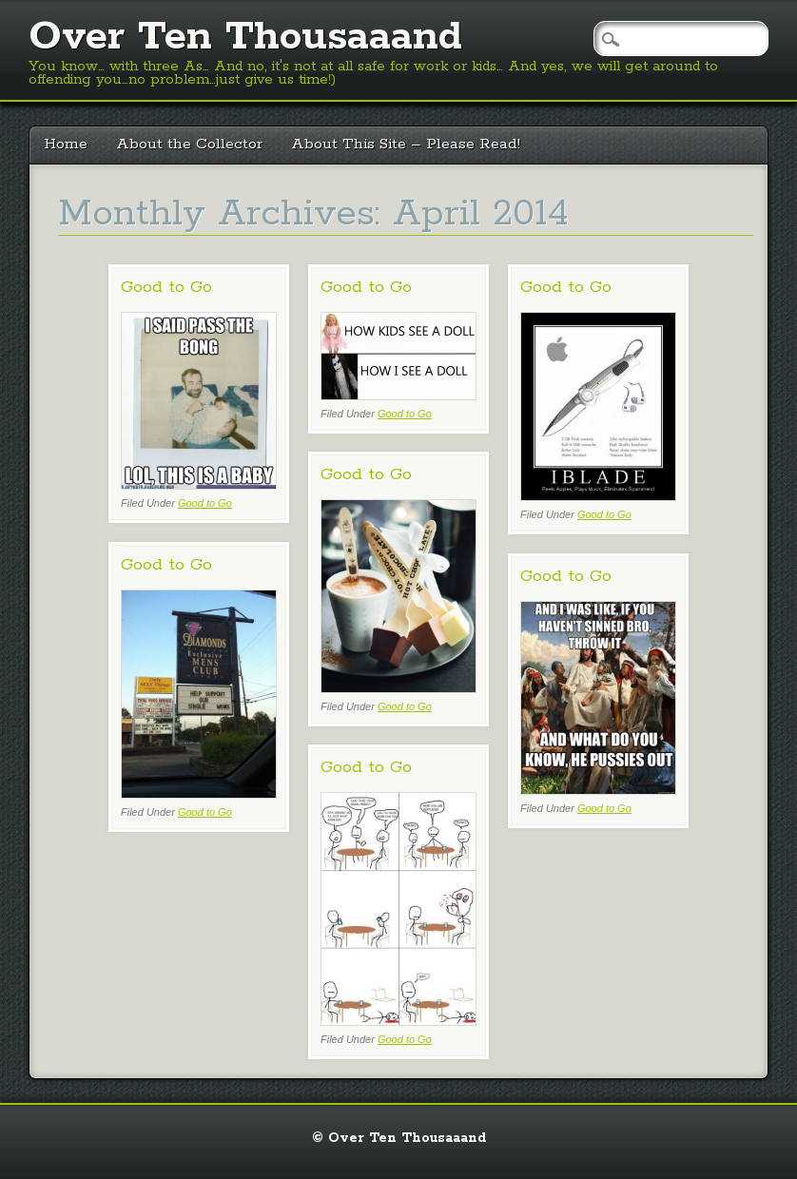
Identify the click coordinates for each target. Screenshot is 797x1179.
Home (65, 144)
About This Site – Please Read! (405, 144)
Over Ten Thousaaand (245, 37)
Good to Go (166, 287)
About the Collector (189, 144)
